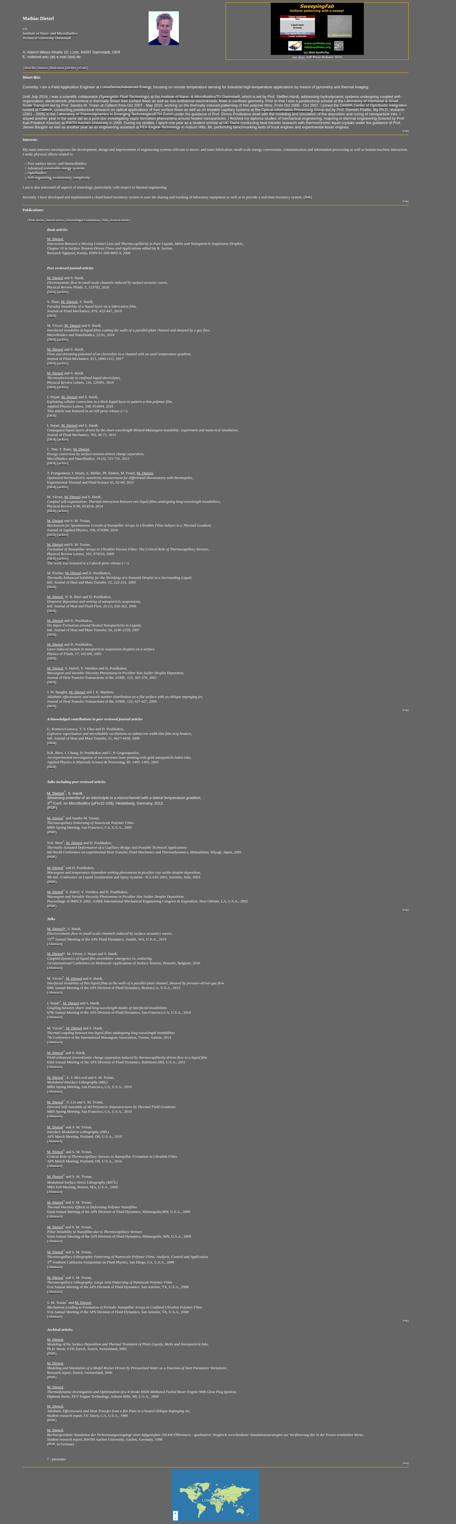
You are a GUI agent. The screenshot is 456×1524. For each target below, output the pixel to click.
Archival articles (60, 1329)
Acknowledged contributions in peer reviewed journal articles (95, 719)
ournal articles (82, 268)
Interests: (30, 139)
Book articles (57, 229)
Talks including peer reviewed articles (76, 782)
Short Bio (31, 77)
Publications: (33, 210)
